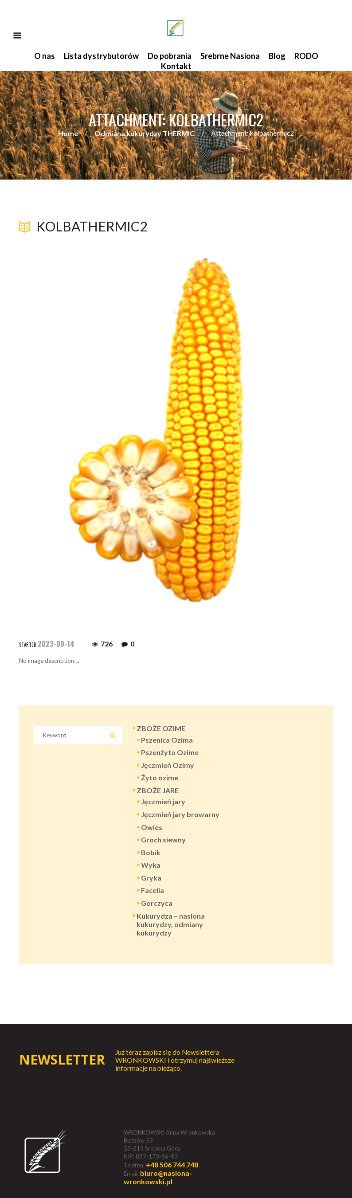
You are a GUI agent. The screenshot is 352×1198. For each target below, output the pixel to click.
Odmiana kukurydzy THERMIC (144, 133)
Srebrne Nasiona (230, 55)
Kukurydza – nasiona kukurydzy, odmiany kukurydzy (171, 924)
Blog (277, 55)
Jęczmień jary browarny (180, 814)
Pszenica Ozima (167, 740)
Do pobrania (170, 55)
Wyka (150, 865)
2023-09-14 (56, 643)
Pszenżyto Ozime (170, 752)
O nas (44, 55)
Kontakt (176, 66)
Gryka (151, 877)
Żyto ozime (159, 777)
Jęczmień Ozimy (167, 765)
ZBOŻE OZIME (161, 728)
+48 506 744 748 (172, 1164)
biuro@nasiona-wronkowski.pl (158, 1177)
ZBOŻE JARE (158, 790)
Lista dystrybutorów (101, 55)
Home (68, 133)
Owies (151, 827)
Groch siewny (163, 839)
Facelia (152, 890)
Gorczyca (156, 903)
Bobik (150, 852)
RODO (306, 55)
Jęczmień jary (163, 801)
